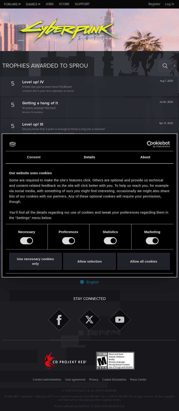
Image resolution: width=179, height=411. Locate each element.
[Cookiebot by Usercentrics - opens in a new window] (150, 144)
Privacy (93, 379)
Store (64, 4)
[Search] (165, 66)
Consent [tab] (34, 157)
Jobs (50, 4)
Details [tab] (89, 157)
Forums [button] (10, 4)
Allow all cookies (143, 261)
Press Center (138, 379)
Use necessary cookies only (35, 261)
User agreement (75, 379)
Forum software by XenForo (90, 406)
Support (82, 4)
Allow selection (89, 261)
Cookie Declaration (114, 379)
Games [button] (31, 4)
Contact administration (47, 379)
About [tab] (145, 157)
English (89, 282)
